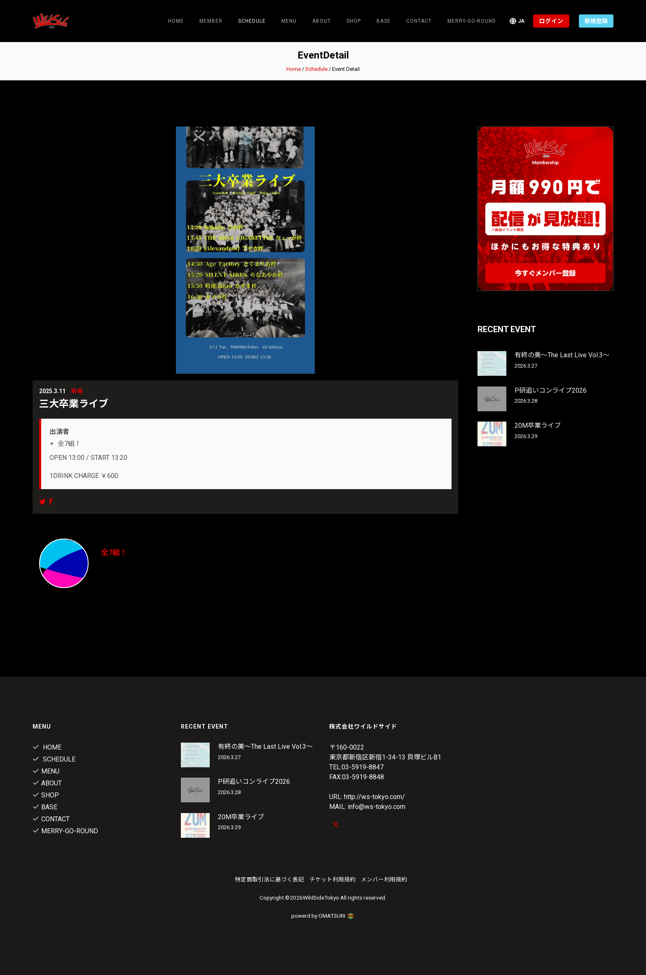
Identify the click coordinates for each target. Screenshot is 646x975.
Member (210, 21)
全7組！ (114, 552)
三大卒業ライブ (73, 404)
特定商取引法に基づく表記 (269, 879)
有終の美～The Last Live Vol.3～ (562, 355)
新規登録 (596, 21)
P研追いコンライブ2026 (551, 390)
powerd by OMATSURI (323, 915)
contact (419, 21)
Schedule (316, 69)
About (321, 21)
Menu (289, 21)
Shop (353, 21)
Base (384, 21)
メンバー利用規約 (384, 879)
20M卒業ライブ (538, 425)
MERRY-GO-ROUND (471, 21)
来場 (76, 391)
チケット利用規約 (332, 879)
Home (176, 21)
